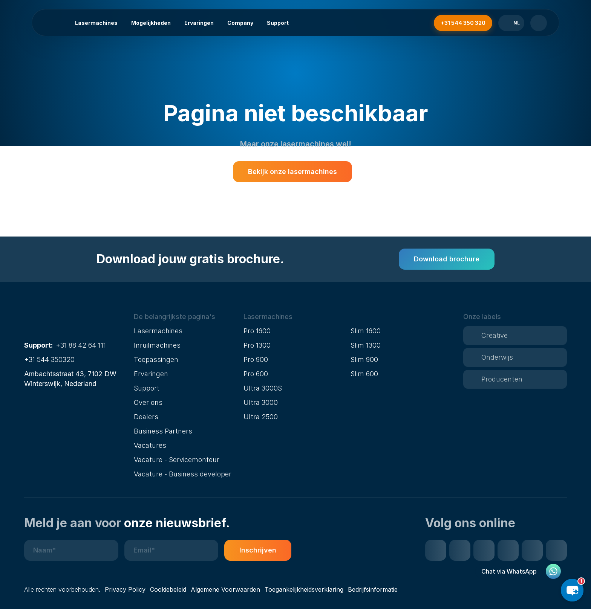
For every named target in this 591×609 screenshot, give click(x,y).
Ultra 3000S (262, 388)
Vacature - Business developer (182, 474)
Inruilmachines (157, 345)
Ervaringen (199, 23)
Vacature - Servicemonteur (176, 460)
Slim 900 (364, 359)
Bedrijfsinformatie (373, 589)
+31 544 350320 (49, 359)
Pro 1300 (257, 345)
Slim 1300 (366, 345)
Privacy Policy (125, 589)
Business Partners (163, 431)
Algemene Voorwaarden (225, 589)
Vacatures (150, 445)
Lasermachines (96, 23)
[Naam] (71, 550)
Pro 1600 (257, 331)
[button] (185, 317)
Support (278, 23)
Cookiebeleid (168, 589)
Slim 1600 (366, 331)
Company (240, 23)
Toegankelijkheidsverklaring (304, 589)
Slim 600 (364, 374)
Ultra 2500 (260, 417)
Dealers (146, 417)
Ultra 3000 (260, 402)
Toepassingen (156, 359)
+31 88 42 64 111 (81, 345)
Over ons (148, 402)
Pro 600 (255, 374)
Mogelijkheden (151, 23)
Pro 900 (255, 359)
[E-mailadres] (171, 550)
